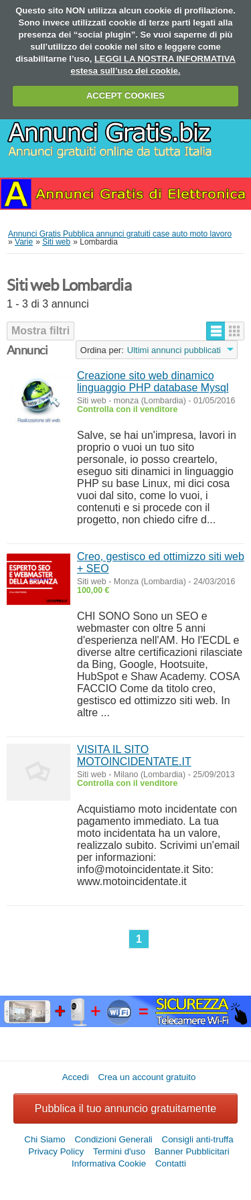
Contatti (170, 1163)
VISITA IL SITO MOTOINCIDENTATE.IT (134, 755)
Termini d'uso (119, 1151)
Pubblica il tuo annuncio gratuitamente (125, 1108)
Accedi (75, 1077)
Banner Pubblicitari (192, 1151)
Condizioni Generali (113, 1139)
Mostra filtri (40, 330)
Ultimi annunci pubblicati (174, 350)
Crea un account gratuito (146, 1077)
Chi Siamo (44, 1139)
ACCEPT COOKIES (125, 95)
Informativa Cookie (109, 1163)
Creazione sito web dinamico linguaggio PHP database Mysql (153, 381)
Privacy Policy (56, 1151)
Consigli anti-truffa (198, 1139)
